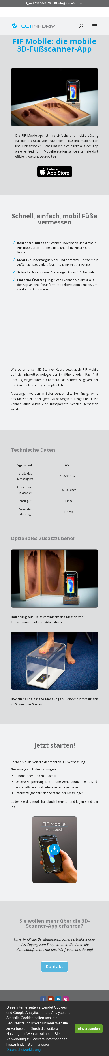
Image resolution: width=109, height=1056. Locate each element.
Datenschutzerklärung (23, 1050)
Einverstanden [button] (89, 1028)
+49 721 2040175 (40, 3)
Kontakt (54, 966)
